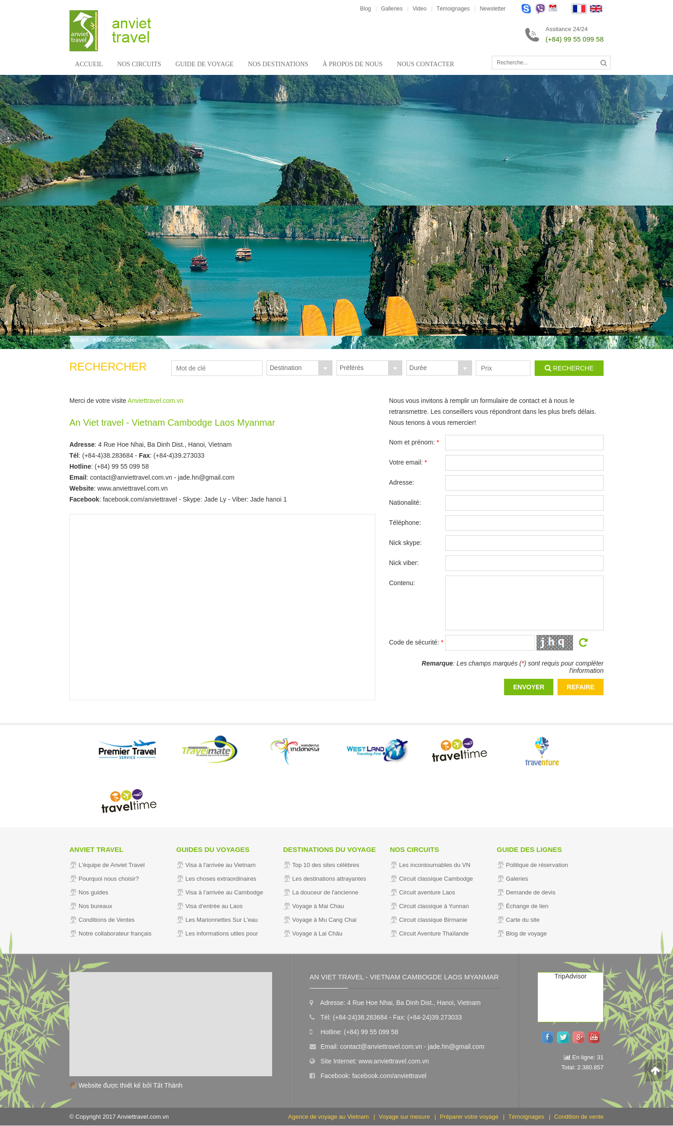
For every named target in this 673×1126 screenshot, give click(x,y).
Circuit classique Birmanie (433, 919)
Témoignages (453, 8)
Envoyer (528, 687)
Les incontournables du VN (434, 865)
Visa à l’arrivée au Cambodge (224, 892)
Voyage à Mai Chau (318, 906)
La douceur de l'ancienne (325, 892)
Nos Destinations (272, 64)
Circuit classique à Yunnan (434, 906)
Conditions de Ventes (107, 919)
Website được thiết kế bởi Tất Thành (126, 1085)
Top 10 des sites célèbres (325, 865)
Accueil (89, 64)
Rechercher (108, 366)
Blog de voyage (526, 933)
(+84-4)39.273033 (179, 455)
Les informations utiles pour (221, 933)
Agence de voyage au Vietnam (328, 1117)
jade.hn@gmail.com (206, 477)
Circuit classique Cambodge (436, 878)
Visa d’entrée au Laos (214, 906)
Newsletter (493, 8)
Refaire (580, 687)
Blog (365, 8)
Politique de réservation (537, 865)
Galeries (517, 878)
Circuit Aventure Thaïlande (434, 933)
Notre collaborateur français (115, 933)
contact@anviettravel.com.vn (131, 477)
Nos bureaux (95, 906)
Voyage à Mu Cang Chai (324, 919)
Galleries (391, 8)
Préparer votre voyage (469, 1117)
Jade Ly (215, 499)
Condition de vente (579, 1117)
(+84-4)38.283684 (107, 455)
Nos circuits (137, 64)
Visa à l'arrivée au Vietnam (220, 865)
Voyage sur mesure (404, 1117)
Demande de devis (530, 892)
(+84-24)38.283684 (360, 1017)
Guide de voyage (201, 64)
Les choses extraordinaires (220, 878)
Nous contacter (415, 64)
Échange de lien (527, 906)
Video (419, 8)
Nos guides (93, 892)
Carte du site (523, 919)
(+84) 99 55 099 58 (575, 39)
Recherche (569, 368)
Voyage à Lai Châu (317, 933)
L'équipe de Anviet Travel (112, 865)
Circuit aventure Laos (427, 892)
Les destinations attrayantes (329, 878)
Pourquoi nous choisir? (109, 878)
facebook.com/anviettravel (140, 499)
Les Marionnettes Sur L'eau (221, 919)
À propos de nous (344, 64)
